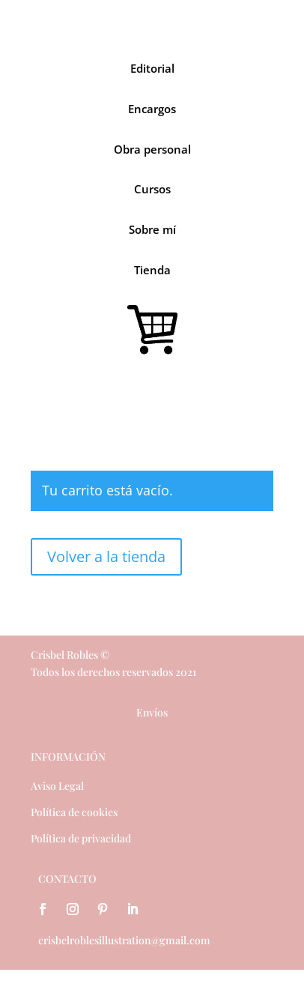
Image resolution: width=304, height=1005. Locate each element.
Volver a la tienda (106, 556)
